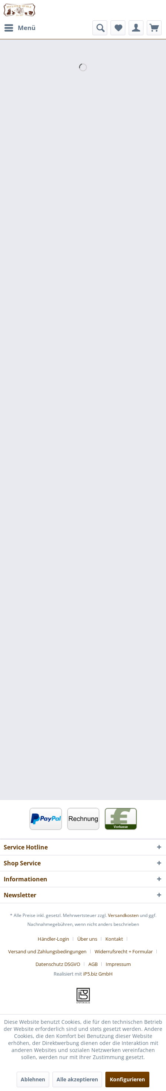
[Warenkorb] (154, 27)
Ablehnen (33, 1079)
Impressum (118, 964)
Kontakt (114, 939)
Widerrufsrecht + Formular (124, 951)
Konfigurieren (127, 1079)
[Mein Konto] (136, 27)
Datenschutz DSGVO (57, 964)
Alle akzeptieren (77, 1079)
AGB (93, 964)
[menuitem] (19, 27)
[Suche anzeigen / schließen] (99, 27)
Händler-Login (53, 939)
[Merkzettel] (118, 27)
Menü (19, 27)
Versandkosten (123, 915)
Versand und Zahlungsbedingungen (47, 951)
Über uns (87, 939)
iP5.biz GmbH (98, 973)
